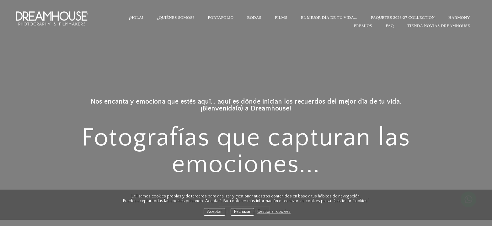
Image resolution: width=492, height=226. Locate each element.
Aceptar (214, 211)
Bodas (254, 17)
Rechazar (242, 211)
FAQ (390, 25)
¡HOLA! (136, 17)
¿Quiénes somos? (175, 17)
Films (281, 17)
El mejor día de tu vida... (329, 17)
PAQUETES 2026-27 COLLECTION (403, 17)
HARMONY (459, 17)
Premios (363, 25)
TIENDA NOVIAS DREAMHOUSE (438, 25)
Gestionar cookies (274, 211)
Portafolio (221, 17)
